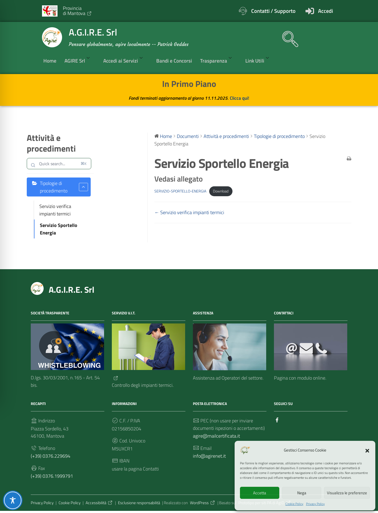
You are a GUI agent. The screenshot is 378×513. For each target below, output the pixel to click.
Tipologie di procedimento (64, 187)
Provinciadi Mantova (77, 11)
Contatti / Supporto (273, 11)
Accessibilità (99, 505)
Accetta (259, 492)
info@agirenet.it (209, 457)
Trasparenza (218, 60)
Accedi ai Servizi (125, 60)
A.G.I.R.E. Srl (71, 290)
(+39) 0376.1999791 (52, 477)
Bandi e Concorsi (174, 61)
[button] (367, 450)
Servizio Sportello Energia (58, 229)
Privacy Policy (315, 503)
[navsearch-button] (287, 36)
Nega (301, 492)
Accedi (325, 11)
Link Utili (259, 60)
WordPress (202, 505)
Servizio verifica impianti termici (55, 210)
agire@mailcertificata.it (216, 437)
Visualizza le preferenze (347, 492)
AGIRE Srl (79, 60)
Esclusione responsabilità (139, 505)
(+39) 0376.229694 (50, 457)
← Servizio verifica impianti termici (189, 213)
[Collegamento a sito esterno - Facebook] (277, 420)
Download (221, 191)
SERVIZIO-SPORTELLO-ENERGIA (180, 191)
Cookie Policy (294, 503)
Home (49, 61)
